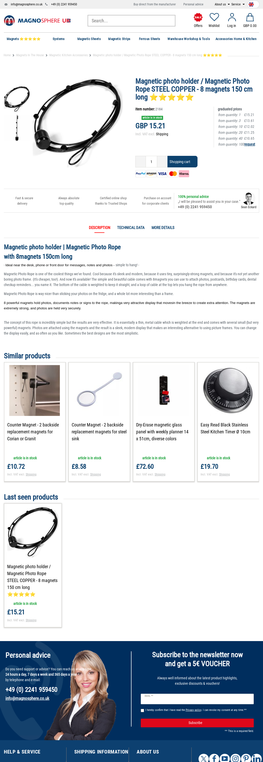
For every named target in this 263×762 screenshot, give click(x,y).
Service (236, 4)
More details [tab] (163, 227)
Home (7, 55)
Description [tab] (99, 227)
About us (221, 4)
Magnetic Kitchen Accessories (68, 55)
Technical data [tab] (131, 227)
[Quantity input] (151, 161)
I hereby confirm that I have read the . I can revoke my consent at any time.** (196, 710)
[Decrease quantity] (141, 161)
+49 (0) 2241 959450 (64, 4)
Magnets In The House (30, 55)
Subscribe (219, 723)
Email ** (149, 696)
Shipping (162, 134)
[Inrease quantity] (162, 161)
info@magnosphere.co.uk (26, 4)
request (249, 144)
